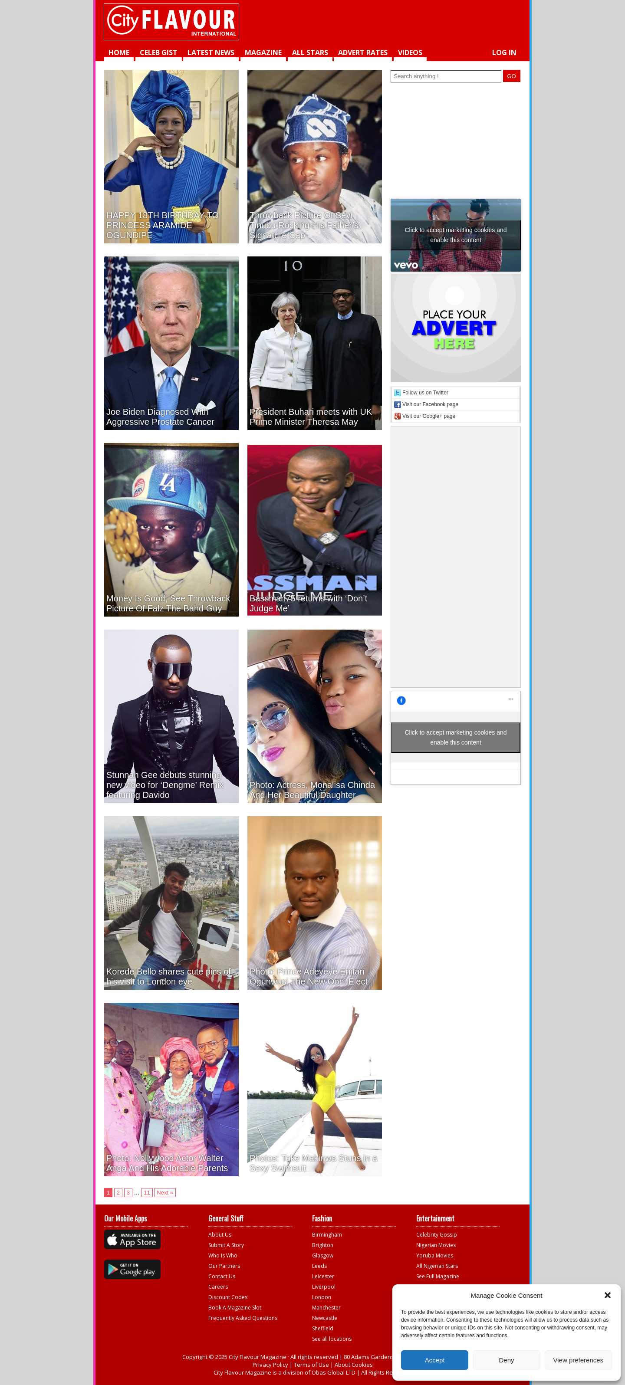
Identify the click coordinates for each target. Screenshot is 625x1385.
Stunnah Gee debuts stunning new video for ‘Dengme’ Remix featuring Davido (165, 785)
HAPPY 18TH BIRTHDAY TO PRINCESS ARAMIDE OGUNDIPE (162, 225)
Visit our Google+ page (428, 416)
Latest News (211, 52)
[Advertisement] (410, 22)
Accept (435, 1360)
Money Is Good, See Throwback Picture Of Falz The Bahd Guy (168, 603)
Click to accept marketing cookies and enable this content (456, 234)
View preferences (578, 1360)
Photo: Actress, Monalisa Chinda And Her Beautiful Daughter (312, 790)
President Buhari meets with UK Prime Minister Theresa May (311, 417)
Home (119, 52)
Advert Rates (363, 52)
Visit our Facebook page (430, 404)
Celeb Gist (159, 52)
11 (147, 1192)
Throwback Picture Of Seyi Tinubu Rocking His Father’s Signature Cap (304, 225)
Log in (504, 52)
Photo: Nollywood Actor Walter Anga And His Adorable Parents (167, 1163)
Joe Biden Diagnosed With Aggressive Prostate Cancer (160, 417)
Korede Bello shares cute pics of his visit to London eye (168, 976)
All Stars (310, 52)
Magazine (263, 52)
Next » (165, 1192)
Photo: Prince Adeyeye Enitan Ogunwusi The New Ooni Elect (309, 976)
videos (410, 52)
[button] (607, 1295)
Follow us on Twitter (425, 393)
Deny (506, 1360)
